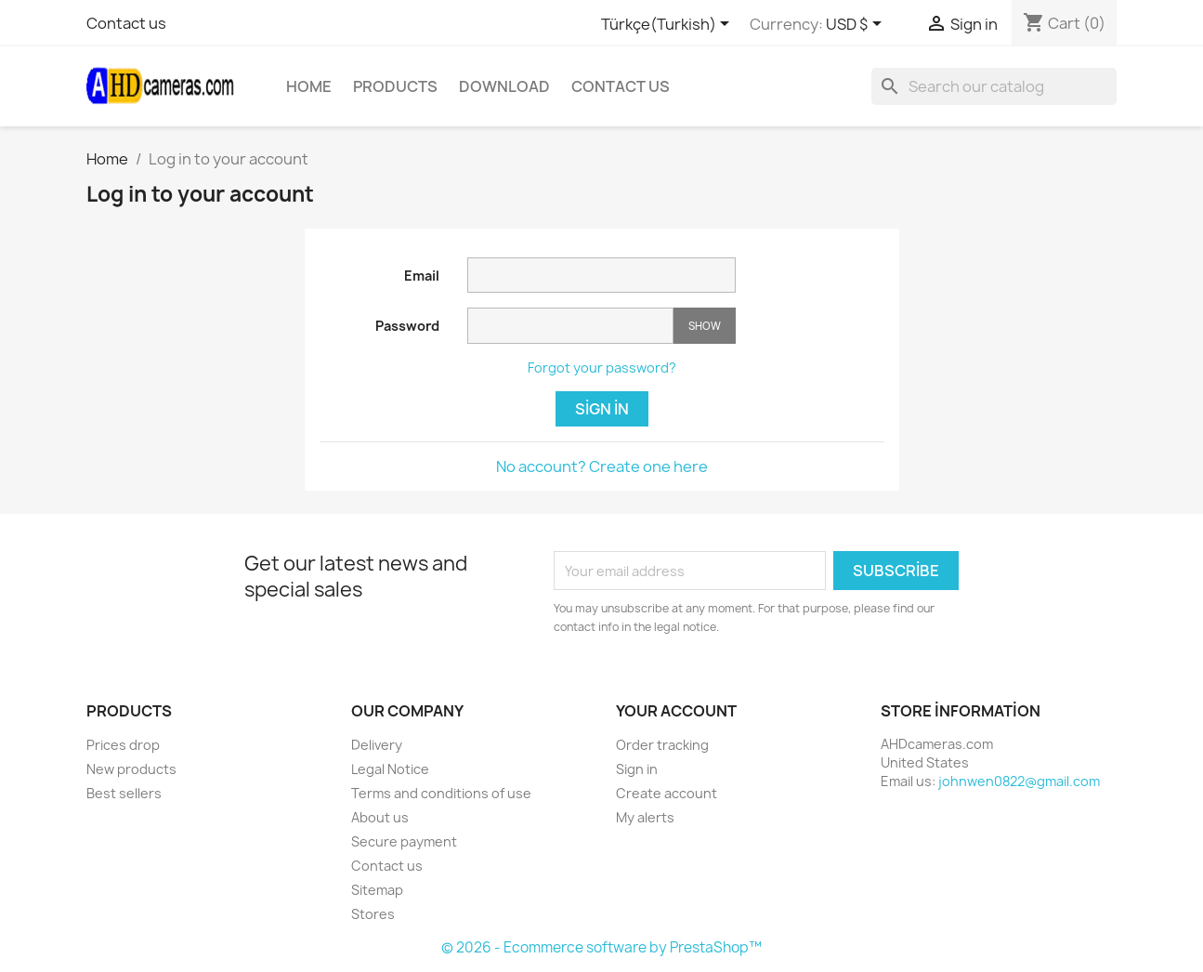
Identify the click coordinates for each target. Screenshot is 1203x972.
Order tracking (662, 745)
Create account (666, 793)
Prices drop (123, 745)
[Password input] (570, 326)
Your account (676, 711)
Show (704, 326)
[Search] (994, 86)
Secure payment (404, 841)
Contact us (126, 23)
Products (395, 86)
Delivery (376, 745)
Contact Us (620, 86)
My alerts (645, 817)
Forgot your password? (602, 367)
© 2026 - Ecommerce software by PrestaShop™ (601, 947)
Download (504, 86)
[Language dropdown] (668, 25)
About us (380, 817)
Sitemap (377, 890)
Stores (373, 914)
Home (309, 86)
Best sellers (124, 793)
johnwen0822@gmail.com (1019, 781)
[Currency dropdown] (857, 25)
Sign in (602, 409)
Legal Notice (390, 769)
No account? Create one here (602, 466)
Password (407, 326)
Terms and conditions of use (441, 793)
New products (131, 769)
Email (421, 275)
